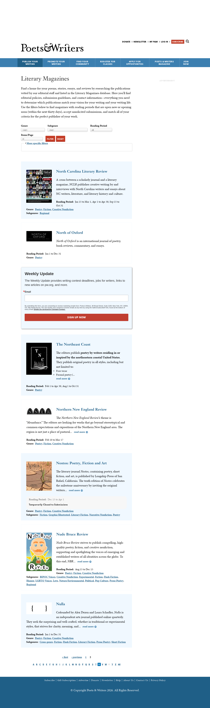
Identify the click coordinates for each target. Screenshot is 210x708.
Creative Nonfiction (63, 209)
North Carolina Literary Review (81, 171)
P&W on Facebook (177, 49)
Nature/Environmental (71, 580)
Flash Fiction (111, 577)
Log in (164, 41)
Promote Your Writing (56, 62)
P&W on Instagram (187, 49)
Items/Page (27, 135)
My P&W (154, 41)
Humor (30, 580)
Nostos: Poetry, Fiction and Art (81, 463)
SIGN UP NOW (76, 317)
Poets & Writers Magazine (164, 62)
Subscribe (177, 41)
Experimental (86, 577)
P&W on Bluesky (182, 49)
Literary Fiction (79, 514)
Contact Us (142, 680)
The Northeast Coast (73, 344)
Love (55, 580)
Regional (44, 213)
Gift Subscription (66, 680)
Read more (61, 378)
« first (65, 657)
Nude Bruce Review (72, 534)
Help (118, 680)
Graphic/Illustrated (59, 514)
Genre (24, 125)
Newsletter (140, 41)
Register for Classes (107, 62)
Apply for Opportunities (135, 62)
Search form (187, 41)
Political (89, 580)
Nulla (60, 604)
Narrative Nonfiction (100, 514)
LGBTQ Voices (43, 580)
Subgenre (53, 125)
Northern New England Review (81, 409)
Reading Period (98, 125)
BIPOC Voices (47, 577)
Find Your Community (82, 62)
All (119, 664)
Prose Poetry (116, 580)
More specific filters (37, 143)
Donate (126, 41)
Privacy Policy (158, 680)
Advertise (83, 680)
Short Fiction (118, 642)
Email (28, 292)
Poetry (38, 209)
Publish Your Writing (30, 62)
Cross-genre (46, 642)
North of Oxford (69, 232)
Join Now (186, 62)
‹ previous (76, 657)
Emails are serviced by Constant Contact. (49, 309)
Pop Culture (101, 580)
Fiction (47, 209)
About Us (128, 680)
